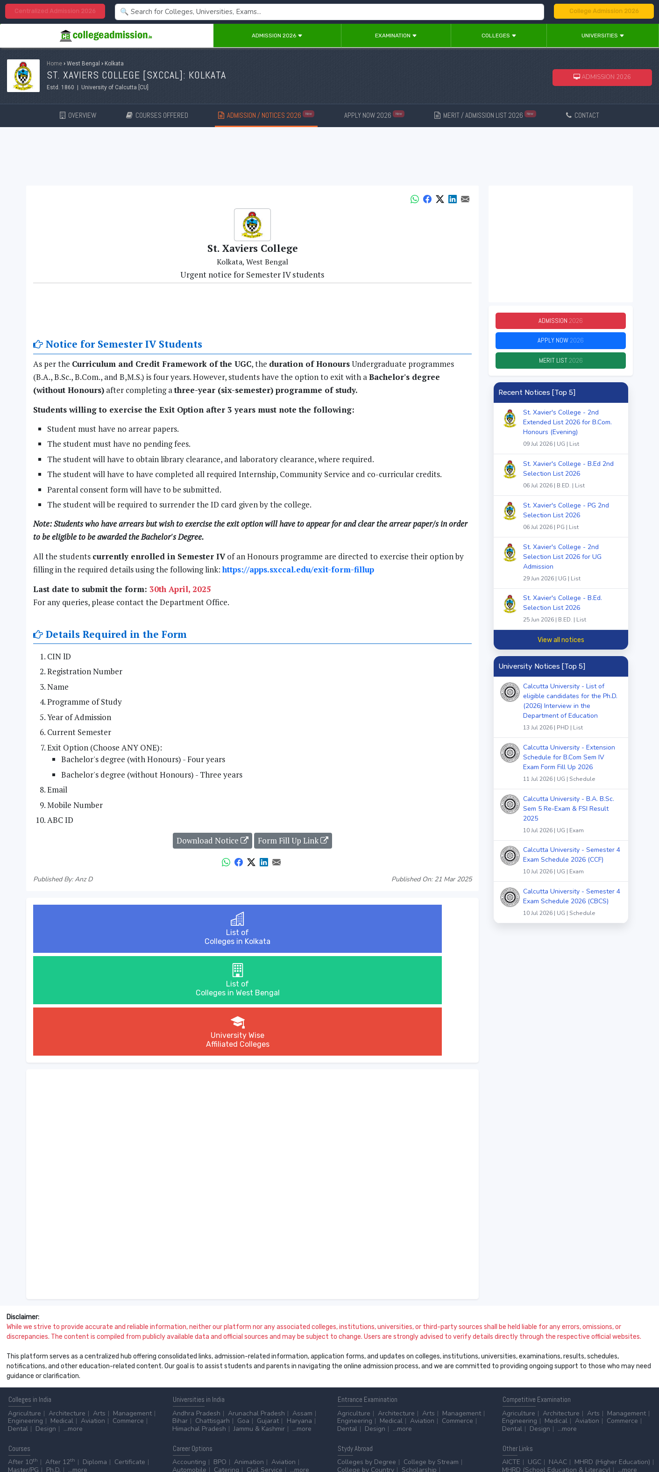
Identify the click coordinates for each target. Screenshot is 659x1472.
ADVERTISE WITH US (161, 1394)
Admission (561, 322)
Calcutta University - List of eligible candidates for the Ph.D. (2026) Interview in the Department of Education (572, 715)
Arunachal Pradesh (256, 1310)
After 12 (60, 1359)
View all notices (561, 647)
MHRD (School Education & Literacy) (556, 1367)
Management (132, 1310)
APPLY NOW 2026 (374, 115)
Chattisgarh (212, 1318)
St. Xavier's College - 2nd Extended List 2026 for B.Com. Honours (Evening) (572, 436)
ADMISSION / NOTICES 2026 (266, 115)
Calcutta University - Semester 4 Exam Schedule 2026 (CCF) (572, 869)
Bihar (180, 1318)
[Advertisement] (330, 158)
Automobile (189, 1367)
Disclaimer (75, 1394)
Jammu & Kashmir (259, 1326)
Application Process (366, 1374)
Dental (18, 1326)
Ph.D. (53, 1367)
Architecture (67, 1310)
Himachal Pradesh (199, 1326)
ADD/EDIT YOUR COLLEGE (226, 1394)
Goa (243, 1318)
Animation (249, 1359)
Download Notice (212, 840)
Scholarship (419, 1367)
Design (45, 1326)
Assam (302, 1310)
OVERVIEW (78, 115)
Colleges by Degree (366, 1359)
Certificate (129, 1359)
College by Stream (431, 1359)
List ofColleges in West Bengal (252, 929)
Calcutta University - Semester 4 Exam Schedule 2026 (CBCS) (572, 910)
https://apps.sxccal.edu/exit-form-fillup (298, 569)
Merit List (560, 367)
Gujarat (268, 1318)
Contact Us (40, 1394)
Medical (61, 1318)
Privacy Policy (111, 1394)
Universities (602, 35)
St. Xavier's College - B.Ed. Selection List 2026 (572, 617)
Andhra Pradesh (196, 1310)
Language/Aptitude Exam (441, 1374)
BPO (220, 1359)
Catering (226, 1367)
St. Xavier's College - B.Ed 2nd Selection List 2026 (572, 483)
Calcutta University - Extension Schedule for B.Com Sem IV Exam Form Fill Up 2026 (572, 771)
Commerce (128, 1318)
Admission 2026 (277, 35)
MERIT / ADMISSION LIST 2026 (485, 115)
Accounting (189, 1359)
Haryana (299, 1318)
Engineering (25, 1318)
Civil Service (265, 1367)
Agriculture (24, 1310)
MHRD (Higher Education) (612, 1359)
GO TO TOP (636, 1394)
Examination (396, 35)
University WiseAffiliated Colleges (398, 929)
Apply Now (560, 344)
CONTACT (582, 115)
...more (73, 1326)
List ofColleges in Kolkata (106, 929)
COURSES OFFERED (157, 115)
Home (54, 63)
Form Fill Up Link (293, 840)
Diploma (95, 1359)
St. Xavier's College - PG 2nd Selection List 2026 (572, 524)
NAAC (558, 1359)
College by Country (365, 1367)
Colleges (499, 35)
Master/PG (23, 1367)
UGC (534, 1359)
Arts (99, 1310)
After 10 (23, 1359)
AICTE (511, 1359)
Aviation (93, 1318)
